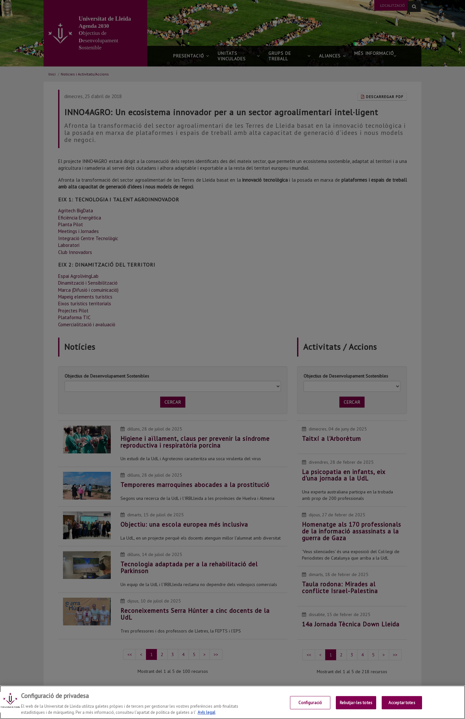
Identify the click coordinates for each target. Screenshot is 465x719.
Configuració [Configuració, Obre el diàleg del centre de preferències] (310, 702)
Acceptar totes (401, 702)
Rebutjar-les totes (356, 702)
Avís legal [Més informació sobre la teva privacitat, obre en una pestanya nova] (206, 712)
